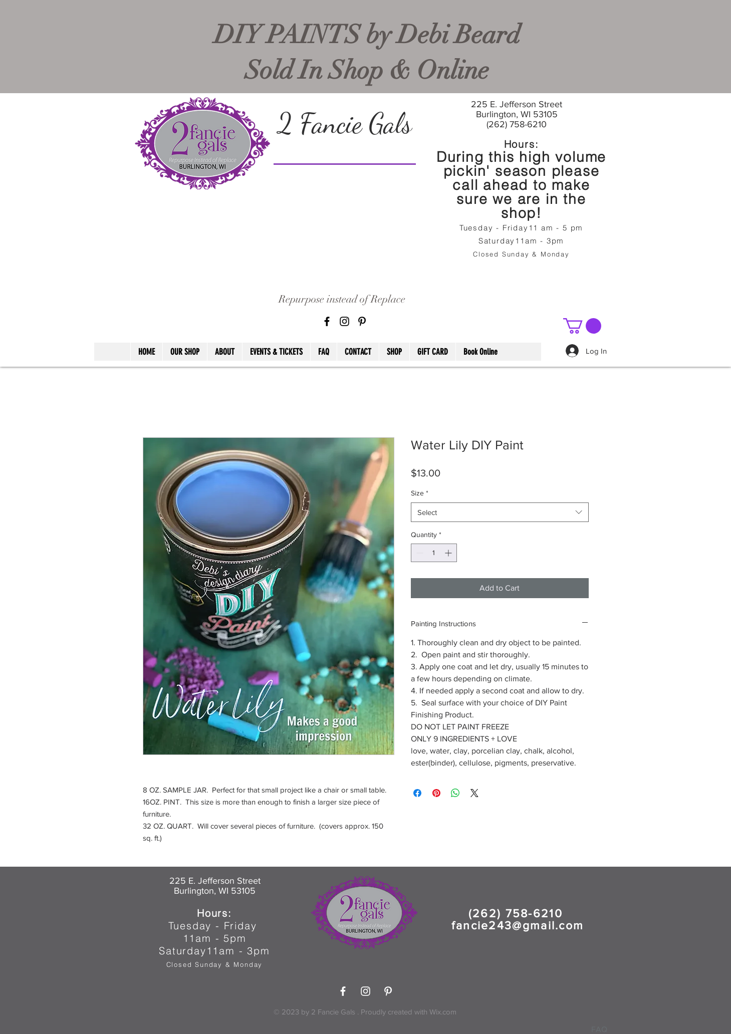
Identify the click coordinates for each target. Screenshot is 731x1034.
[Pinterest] (362, 321)
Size (419, 493)
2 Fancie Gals (344, 123)
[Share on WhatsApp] (455, 793)
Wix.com (442, 1011)
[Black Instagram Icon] (344, 321)
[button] (582, 326)
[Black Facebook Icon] (327, 321)
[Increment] (449, 553)
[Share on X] (474, 793)
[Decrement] (418, 553)
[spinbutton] (434, 553)
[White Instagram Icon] (365, 991)
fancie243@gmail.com (517, 925)
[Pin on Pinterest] (436, 793)
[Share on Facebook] (417, 793)
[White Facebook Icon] (343, 991)
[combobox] (500, 512)
